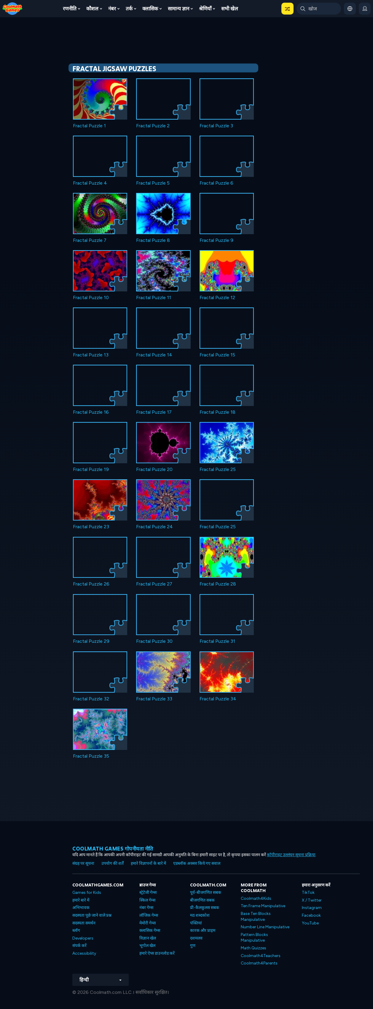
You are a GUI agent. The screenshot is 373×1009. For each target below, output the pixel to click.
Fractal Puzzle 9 (216, 240)
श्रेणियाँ (205, 9)
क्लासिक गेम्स (149, 930)
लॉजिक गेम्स (148, 915)
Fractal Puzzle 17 (154, 412)
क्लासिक (150, 9)
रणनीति (69, 9)
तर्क (129, 9)
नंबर (112, 9)
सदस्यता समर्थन (83, 923)
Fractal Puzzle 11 (153, 297)
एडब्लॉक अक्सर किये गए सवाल (196, 863)
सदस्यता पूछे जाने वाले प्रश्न (91, 915)
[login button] (365, 9)
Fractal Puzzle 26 (91, 584)
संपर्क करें (79, 945)
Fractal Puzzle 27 (154, 584)
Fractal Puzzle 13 (91, 355)
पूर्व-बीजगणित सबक (205, 892)
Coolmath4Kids (256, 898)
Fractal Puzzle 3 (216, 125)
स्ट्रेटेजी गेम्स (148, 892)
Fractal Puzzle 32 (91, 699)
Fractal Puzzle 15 (217, 355)
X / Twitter (312, 900)
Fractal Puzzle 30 (154, 641)
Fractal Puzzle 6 (216, 183)
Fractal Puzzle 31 (217, 641)
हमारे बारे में (80, 900)
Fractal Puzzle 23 (91, 526)
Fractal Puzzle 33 (154, 699)
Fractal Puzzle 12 (217, 297)
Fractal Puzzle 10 (91, 297)
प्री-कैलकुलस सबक (204, 907)
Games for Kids (86, 892)
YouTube (310, 923)
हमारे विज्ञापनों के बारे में (148, 863)
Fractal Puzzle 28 (218, 584)
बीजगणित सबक (202, 900)
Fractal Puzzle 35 (91, 756)
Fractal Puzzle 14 (154, 355)
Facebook (311, 915)
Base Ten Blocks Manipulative (256, 916)
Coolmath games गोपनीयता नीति (112, 848)
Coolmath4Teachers (260, 955)
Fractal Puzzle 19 (91, 469)
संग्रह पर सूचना (83, 863)
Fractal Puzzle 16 (91, 412)
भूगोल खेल (147, 945)
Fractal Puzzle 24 (154, 526)
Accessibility (84, 953)
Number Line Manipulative (265, 926)
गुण (192, 945)
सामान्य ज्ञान (178, 9)
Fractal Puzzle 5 (153, 183)
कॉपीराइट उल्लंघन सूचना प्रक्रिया (291, 854)
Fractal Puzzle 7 (89, 240)
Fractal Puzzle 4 (90, 183)
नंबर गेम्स (146, 907)
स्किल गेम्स (147, 900)
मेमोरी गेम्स (147, 923)
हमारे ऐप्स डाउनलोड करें (157, 953)
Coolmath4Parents (259, 963)
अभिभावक (81, 907)
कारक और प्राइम (202, 930)
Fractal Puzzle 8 (153, 240)
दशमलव (196, 938)
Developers (82, 938)
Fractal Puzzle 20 (154, 469)
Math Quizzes (253, 948)
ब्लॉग (76, 930)
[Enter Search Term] (319, 9)
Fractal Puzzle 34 (218, 699)
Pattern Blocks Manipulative (254, 937)
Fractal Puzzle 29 (91, 641)
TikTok (308, 892)
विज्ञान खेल (147, 938)
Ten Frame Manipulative (263, 905)
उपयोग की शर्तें (112, 863)
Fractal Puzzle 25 (218, 469)
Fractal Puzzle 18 (217, 412)
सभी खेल (229, 9)
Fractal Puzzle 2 (153, 125)
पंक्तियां (196, 923)
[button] (287, 9)
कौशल (92, 9)
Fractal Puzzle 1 (89, 125)
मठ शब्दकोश (200, 915)
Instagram (312, 907)
